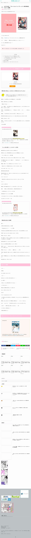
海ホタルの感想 (6, 60)
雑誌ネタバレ (6, 341)
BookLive (7, 335)
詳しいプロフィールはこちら (6, 533)
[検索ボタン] (30, 1)
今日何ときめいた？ (15, 0)
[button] (3, 345)
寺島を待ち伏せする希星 (8, 59)
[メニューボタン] (1, 1)
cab (2, 341)
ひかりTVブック (21, 334)
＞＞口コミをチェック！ (7, 142)
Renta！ (11, 334)
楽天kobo (15, 335)
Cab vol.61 (15, 81)
